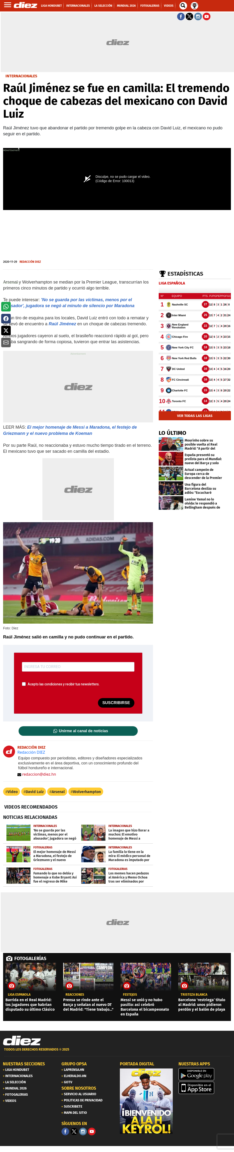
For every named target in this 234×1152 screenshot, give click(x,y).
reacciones (75, 994)
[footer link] (117, 1052)
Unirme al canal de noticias (83, 731)
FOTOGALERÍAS (30, 958)
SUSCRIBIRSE (116, 702)
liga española (19, 994)
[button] (6, 306)
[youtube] (92, 1131)
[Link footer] (22, 1040)
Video (13, 791)
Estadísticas (185, 273)
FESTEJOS (130, 994)
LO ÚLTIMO (172, 433)
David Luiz (35, 791)
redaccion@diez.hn (36, 774)
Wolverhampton (87, 791)
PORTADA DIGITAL (137, 1064)
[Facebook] (65, 1131)
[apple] (204, 1088)
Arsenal (58, 791)
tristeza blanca (194, 994)
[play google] (204, 1074)
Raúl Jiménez (62, 323)
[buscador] (183, 6)
